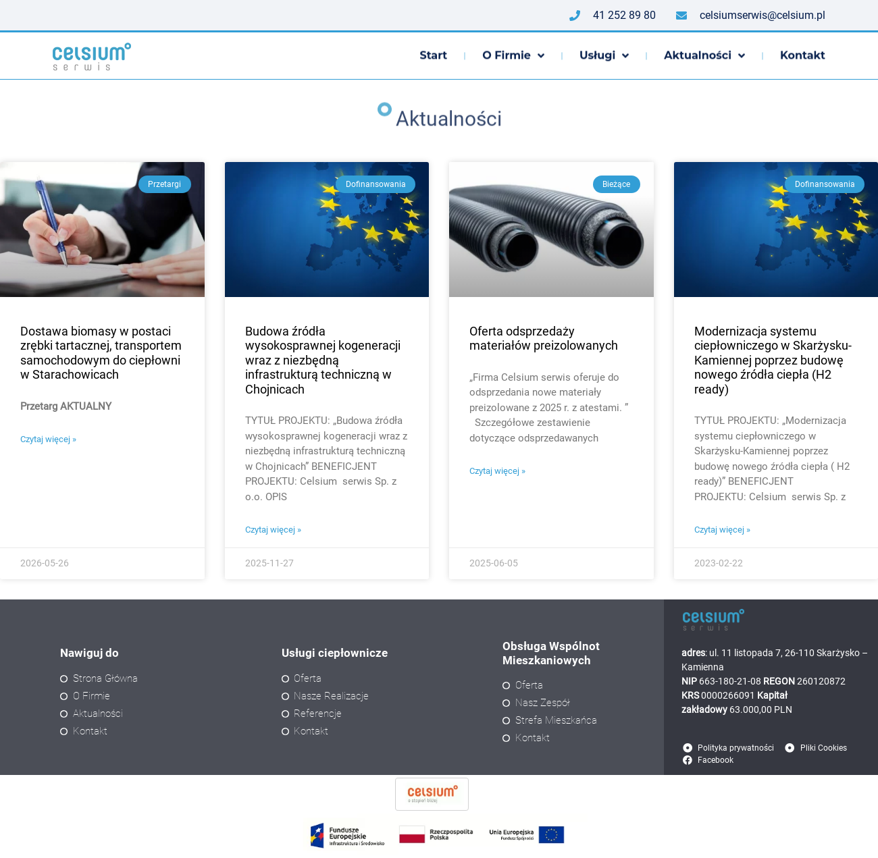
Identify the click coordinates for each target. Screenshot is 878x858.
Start (433, 56)
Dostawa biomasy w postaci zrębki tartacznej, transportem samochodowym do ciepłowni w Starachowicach (101, 353)
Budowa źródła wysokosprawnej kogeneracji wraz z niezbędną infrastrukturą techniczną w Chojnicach (323, 360)
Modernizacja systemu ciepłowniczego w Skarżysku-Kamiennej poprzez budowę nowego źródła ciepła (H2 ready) (773, 360)
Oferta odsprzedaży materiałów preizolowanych (543, 338)
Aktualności (704, 56)
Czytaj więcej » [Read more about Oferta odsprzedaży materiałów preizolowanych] (497, 470)
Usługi (604, 56)
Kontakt (802, 56)
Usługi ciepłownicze (335, 653)
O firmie (513, 56)
